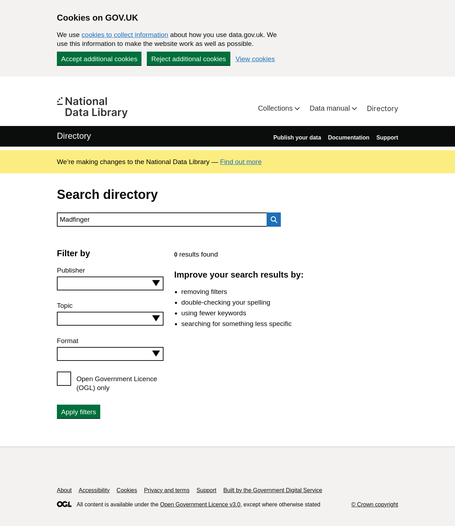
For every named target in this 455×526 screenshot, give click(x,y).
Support (387, 138)
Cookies (127, 490)
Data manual (331, 108)
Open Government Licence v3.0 (200, 504)
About (64, 490)
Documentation (348, 138)
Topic (65, 305)
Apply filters (78, 412)
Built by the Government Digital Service (272, 490)
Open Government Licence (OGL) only (116, 383)
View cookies (255, 59)
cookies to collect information (124, 34)
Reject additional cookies (188, 59)
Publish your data (297, 138)
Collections (276, 108)
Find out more (241, 161)
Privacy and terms (166, 490)
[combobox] (110, 283)
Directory (382, 108)
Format (67, 340)
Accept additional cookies (99, 59)
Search (272, 219)
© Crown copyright (374, 504)
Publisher (71, 270)
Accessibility (94, 490)
